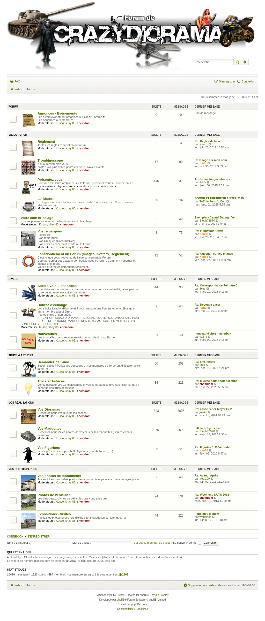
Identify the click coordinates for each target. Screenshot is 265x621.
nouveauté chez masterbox (213, 333)
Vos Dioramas (49, 409)
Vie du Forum (18, 134)
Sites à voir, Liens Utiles (57, 286)
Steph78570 (207, 220)
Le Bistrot (46, 199)
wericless (205, 516)
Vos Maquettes (49, 428)
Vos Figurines (49, 448)
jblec (202, 288)
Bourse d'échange (52, 305)
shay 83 (70, 123)
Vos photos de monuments (59, 476)
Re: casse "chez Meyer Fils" (213, 409)
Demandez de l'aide (53, 362)
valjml (203, 336)
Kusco (60, 123)
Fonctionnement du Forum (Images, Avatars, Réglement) (83, 254)
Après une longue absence (213, 179)
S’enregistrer (38, 536)
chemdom (83, 123)
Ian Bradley (161, 595)
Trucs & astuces (21, 355)
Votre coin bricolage (37, 218)
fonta (203, 163)
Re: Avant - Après (206, 475)
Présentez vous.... (52, 179)
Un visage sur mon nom (211, 160)
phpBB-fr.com (139, 604)
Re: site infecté (205, 361)
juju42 (203, 412)
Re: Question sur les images (214, 253)
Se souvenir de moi (187, 542)
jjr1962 (123, 574)
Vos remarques (50, 231)
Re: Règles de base (208, 141)
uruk (202, 364)
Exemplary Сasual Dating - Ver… (217, 217)
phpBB (120, 599)
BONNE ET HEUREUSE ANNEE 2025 (219, 198)
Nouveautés (47, 334)
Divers (13, 279)
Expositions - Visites (54, 514)
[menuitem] (15, 81)
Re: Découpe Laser (207, 304)
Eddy (203, 182)
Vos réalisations (21, 402)
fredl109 (205, 478)
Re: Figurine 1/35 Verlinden (213, 447)
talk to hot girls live (207, 428)
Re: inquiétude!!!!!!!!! (209, 230)
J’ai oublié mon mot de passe (152, 542)
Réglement (46, 141)
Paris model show (207, 513)
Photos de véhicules (54, 495)
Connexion (15, 536)
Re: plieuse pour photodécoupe (216, 380)
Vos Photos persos (23, 469)
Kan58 (204, 234)
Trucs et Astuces (51, 381)
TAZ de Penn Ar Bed (212, 201)
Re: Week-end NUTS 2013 (212, 494)
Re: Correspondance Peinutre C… (217, 285)
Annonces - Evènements (57, 113)
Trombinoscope (50, 160)
